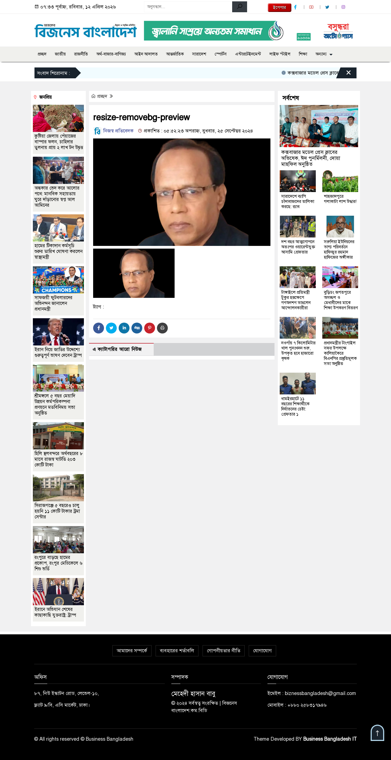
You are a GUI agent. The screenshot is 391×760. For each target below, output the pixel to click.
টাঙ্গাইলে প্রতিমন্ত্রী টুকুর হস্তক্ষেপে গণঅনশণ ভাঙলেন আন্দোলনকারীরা (296, 300)
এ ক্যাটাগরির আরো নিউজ (117, 349)
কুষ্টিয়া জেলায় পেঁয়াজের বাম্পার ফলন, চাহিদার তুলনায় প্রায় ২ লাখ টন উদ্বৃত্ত (58, 141)
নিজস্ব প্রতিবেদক (113, 131)
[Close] (343, 74)
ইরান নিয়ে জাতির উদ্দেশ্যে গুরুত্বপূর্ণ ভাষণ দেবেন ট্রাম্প (58, 352)
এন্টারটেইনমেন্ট (248, 54)
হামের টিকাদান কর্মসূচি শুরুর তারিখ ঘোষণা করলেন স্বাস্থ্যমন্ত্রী (58, 251)
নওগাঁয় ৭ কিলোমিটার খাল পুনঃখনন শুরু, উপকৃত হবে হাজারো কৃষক (298, 350)
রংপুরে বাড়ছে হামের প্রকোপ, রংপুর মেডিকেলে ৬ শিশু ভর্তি (58, 563)
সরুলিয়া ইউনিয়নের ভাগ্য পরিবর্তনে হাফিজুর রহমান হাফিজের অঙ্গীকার (339, 249)
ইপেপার (279, 7)
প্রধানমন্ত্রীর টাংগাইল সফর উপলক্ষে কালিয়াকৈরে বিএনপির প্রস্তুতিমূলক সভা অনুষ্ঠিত (340, 353)
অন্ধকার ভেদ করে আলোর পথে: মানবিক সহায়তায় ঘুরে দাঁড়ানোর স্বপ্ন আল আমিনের (57, 196)
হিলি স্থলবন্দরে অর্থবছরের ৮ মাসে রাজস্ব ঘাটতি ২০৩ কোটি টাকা (58, 459)
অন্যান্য (321, 54)
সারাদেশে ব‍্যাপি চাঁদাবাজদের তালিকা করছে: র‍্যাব (297, 201)
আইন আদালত (146, 54)
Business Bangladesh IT (330, 739)
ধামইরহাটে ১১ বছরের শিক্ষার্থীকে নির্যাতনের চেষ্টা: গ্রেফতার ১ (295, 406)
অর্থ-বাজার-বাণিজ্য (111, 54)
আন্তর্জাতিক (175, 54)
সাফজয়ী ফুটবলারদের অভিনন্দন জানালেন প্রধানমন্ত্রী (53, 303)
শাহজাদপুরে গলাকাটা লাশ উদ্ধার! (340, 199)
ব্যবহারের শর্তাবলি (177, 651)
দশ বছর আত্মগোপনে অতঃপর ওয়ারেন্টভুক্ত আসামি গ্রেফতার (298, 247)
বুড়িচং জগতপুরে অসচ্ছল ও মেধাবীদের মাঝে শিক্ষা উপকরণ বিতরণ (341, 300)
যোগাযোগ (262, 651)
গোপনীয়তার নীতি (223, 651)
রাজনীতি (81, 54)
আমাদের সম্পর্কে (132, 651)
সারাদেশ (199, 54)
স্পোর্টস (221, 54)
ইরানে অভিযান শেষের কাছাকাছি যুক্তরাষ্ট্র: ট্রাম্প (55, 612)
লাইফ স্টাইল (280, 54)
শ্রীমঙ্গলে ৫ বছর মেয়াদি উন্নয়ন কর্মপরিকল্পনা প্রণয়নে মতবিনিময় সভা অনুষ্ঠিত (54, 404)
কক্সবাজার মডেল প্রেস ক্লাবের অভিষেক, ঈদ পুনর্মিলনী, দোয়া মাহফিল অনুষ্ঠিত (310, 158)
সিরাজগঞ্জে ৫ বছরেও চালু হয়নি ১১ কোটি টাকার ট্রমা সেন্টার (57, 511)
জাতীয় (60, 54)
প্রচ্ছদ (42, 54)
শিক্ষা (303, 54)
